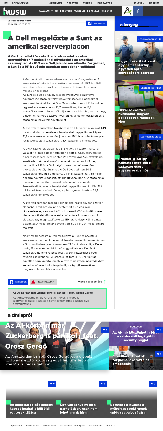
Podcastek (104, 3)
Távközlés (79, 11)
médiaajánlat (32, 425)
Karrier (154, 3)
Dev (56, 11)
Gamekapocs (20, 3)
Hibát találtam (42, 282)
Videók (87, 3)
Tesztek (72, 3)
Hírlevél (138, 3)
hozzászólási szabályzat (72, 425)
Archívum (55, 3)
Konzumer (106, 11)
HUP (5, 3)
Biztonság (93, 11)
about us (110, 425)
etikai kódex (49, 425)
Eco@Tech (66, 11)
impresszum (16, 425)
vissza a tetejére (90, 281)
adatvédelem (95, 425)
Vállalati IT (46, 11)
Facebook (96, 23)
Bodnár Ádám (23, 20)
